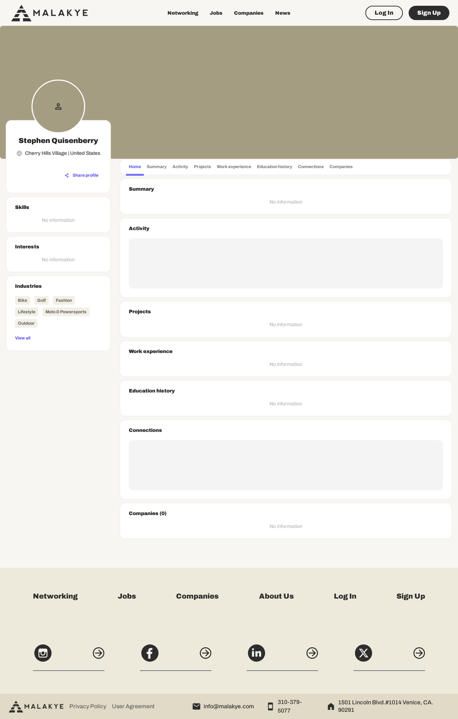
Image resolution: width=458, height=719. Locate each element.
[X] (389, 657)
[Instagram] (68, 657)
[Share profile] (81, 175)
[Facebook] (175, 657)
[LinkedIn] (282, 657)
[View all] (58, 337)
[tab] (135, 167)
